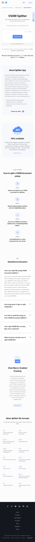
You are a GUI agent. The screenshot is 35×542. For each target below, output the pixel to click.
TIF (4, 483)
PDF (20, 448)
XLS (4, 474)
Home (17, 512)
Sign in (30, 2)
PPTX (20, 457)
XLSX (20, 474)
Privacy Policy (21, 50)
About (17, 529)
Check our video (16, 111)
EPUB (20, 439)
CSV (4, 430)
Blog (17, 523)
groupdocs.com (15, 25)
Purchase (17, 520)
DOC (20, 430)
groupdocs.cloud (24, 25)
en (23, 2)
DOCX (5, 439)
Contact (23, 537)
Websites (17, 526)
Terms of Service (15, 537)
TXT (4, 466)
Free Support (17, 518)
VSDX (20, 466)
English (31, 537)
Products (17, 515)
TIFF (20, 483)
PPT (4, 457)
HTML (4, 448)
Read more (17, 405)
